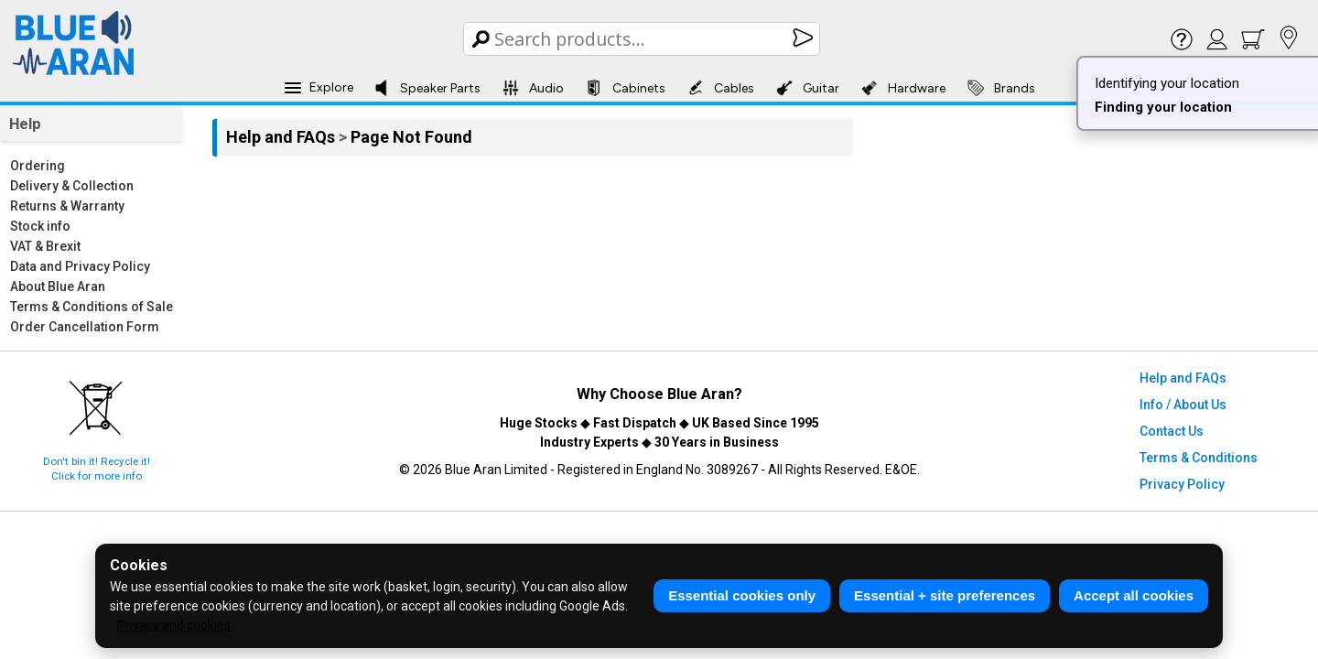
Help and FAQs (282, 136)
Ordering (37, 165)
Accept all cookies (1134, 595)
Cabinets (625, 88)
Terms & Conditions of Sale (91, 306)
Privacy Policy (1182, 484)
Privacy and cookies (174, 625)
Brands (1001, 88)
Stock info (40, 226)
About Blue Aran (57, 286)
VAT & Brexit (45, 246)
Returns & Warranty (67, 206)
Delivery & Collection (72, 185)
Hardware (903, 88)
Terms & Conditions (1199, 457)
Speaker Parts (427, 88)
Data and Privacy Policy (80, 266)
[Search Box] (643, 39)
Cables (720, 88)
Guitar (807, 88)
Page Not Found (411, 136)
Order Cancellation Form (84, 326)
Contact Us (1172, 431)
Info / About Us (1183, 404)
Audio (533, 88)
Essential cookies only (742, 595)
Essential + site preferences (944, 595)
